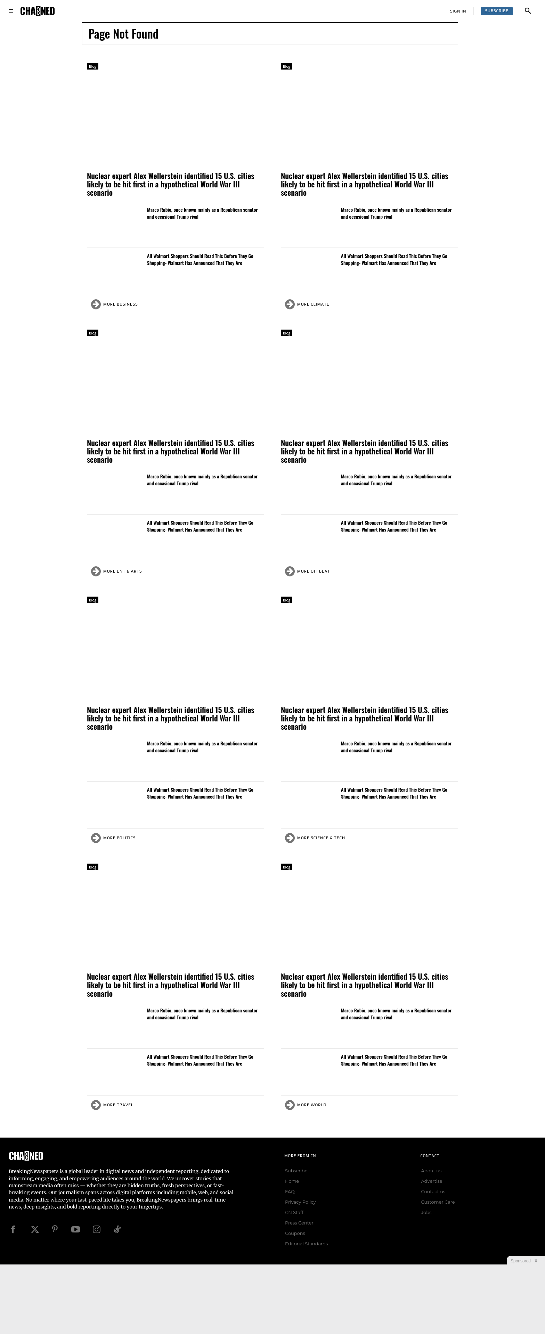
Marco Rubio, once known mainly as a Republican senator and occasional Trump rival (202, 213)
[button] (528, 11)
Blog (92, 66)
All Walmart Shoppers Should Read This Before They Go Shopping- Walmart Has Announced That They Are (200, 259)
